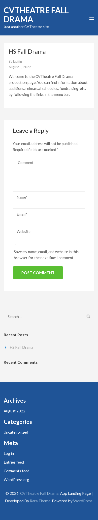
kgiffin (17, 61)
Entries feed (14, 462)
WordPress (83, 500)
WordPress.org (16, 479)
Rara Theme (40, 500)
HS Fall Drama (21, 347)
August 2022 (14, 411)
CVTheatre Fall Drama (36, 14)
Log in (9, 453)
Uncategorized (16, 432)
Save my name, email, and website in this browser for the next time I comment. (46, 254)
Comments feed (16, 471)
